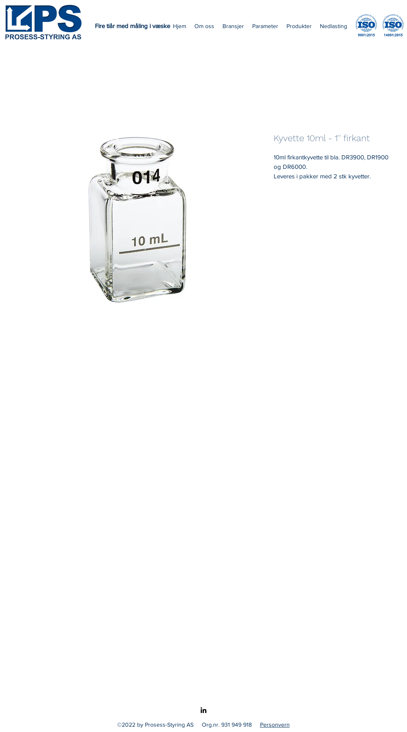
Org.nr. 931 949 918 (227, 724)
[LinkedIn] (203, 710)
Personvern (275, 724)
